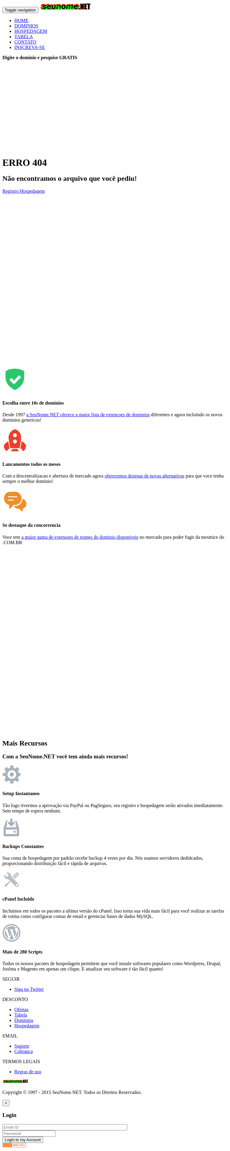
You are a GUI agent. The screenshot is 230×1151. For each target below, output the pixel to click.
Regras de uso (27, 1071)
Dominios (23, 1020)
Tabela (20, 1014)
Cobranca (23, 1051)
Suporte (21, 1046)
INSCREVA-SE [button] (29, 47)
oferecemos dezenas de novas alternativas (144, 475)
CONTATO (25, 42)
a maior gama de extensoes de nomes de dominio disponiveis (80, 537)
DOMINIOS (26, 25)
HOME (21, 20)
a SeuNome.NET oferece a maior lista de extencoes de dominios (88, 414)
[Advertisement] (115, 109)
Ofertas (21, 1009)
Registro (11, 191)
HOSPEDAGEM (30, 31)
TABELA (23, 36)
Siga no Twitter (29, 989)
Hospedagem (32, 191)
